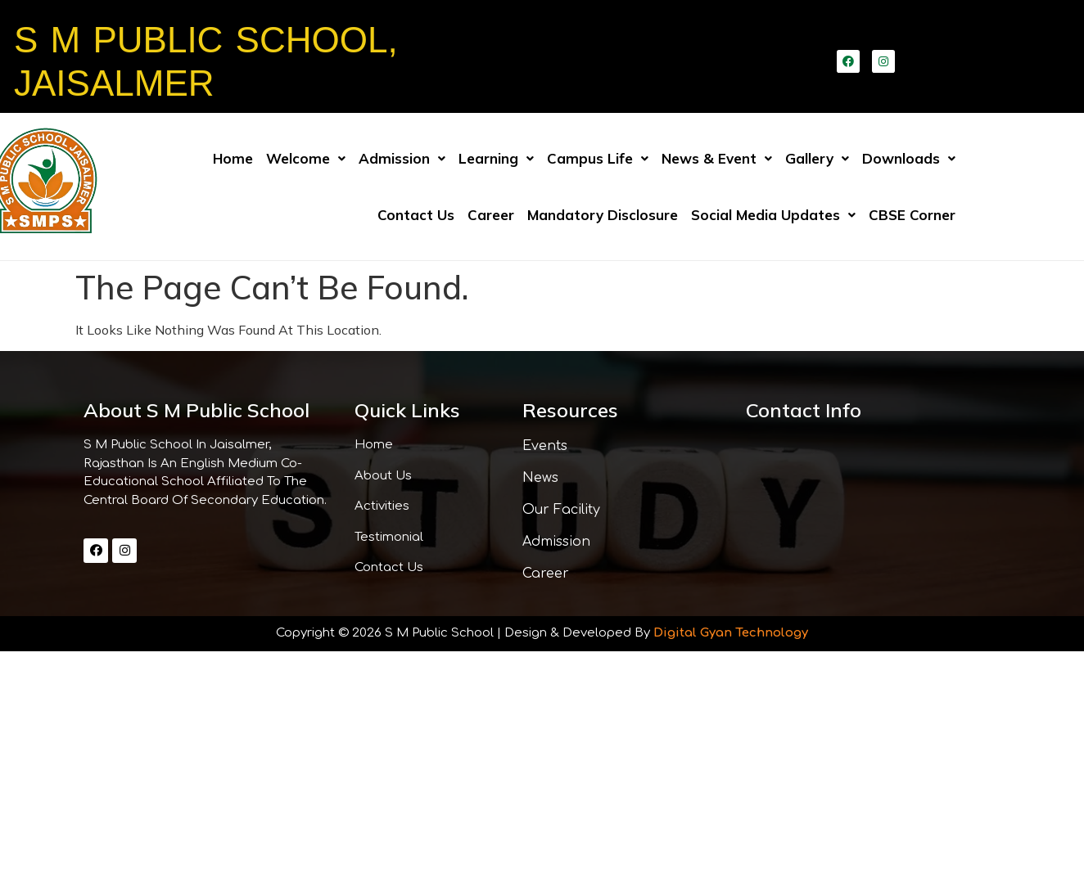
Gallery (817, 158)
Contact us (415, 214)
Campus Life (597, 158)
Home (233, 158)
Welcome (306, 158)
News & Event (717, 158)
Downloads (908, 158)
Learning (496, 158)
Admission (402, 158)
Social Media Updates (773, 214)
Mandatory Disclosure (602, 214)
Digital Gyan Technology (730, 633)
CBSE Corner (912, 214)
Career (490, 214)
